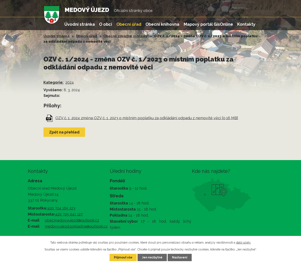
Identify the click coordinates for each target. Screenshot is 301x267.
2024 (69, 82)
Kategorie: (53, 82)
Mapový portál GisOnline (208, 24)
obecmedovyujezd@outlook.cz (72, 220)
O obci (105, 24)
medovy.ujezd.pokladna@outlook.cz (76, 226)
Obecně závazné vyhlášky (125, 36)
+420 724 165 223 (60, 208)
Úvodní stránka (79, 24)
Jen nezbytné (152, 257)
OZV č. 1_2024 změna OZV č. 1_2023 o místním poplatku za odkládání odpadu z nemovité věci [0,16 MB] (146, 118)
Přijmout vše (123, 257)
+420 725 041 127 (68, 214)
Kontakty (246, 24)
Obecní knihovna (162, 24)
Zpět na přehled (64, 132)
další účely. (243, 242)
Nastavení (179, 257)
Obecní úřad (128, 24)
